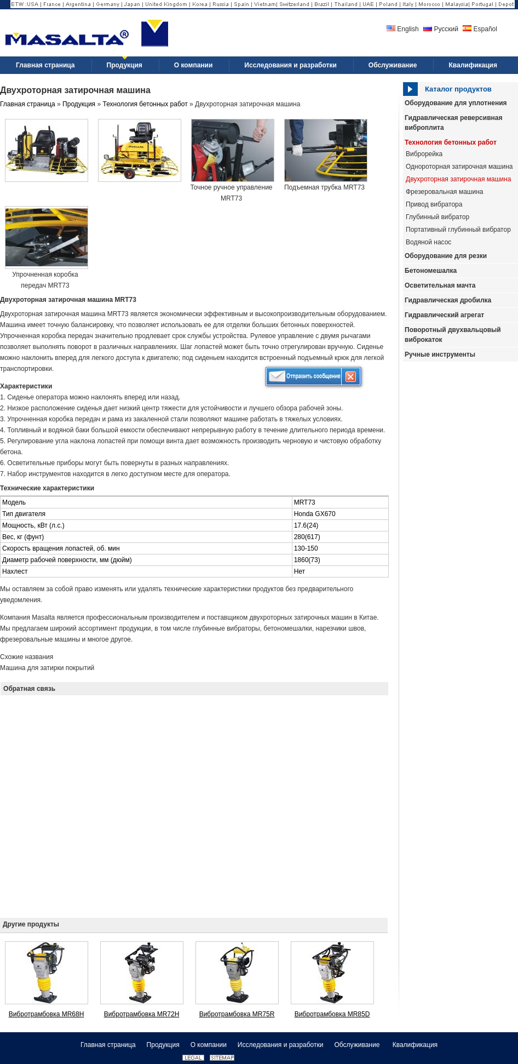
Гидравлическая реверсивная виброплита (453, 122)
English (403, 29)
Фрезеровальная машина (444, 192)
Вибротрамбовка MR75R (237, 1014)
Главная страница (27, 104)
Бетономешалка (431, 270)
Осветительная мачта (440, 285)
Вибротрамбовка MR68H (46, 1014)
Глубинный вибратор (437, 217)
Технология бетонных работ (451, 142)
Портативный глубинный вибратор (458, 229)
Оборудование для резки (446, 256)
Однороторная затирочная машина (459, 166)
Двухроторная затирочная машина (458, 179)
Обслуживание (357, 1045)
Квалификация (415, 1045)
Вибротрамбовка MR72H (142, 1014)
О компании (209, 1045)
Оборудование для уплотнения (456, 103)
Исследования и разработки (281, 1045)
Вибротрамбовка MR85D (332, 1014)
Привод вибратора (434, 204)
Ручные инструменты (440, 354)
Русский (440, 29)
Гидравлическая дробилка (448, 300)
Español (480, 29)
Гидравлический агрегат (444, 315)
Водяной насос (428, 242)
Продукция (78, 104)
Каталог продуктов (458, 89)
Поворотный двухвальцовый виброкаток (453, 335)
